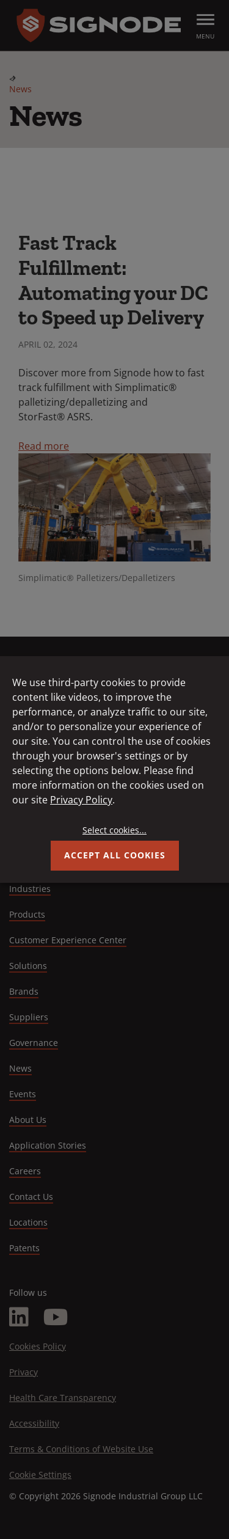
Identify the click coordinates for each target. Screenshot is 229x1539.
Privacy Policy (81, 799)
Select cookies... (114, 830)
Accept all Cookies (114, 855)
